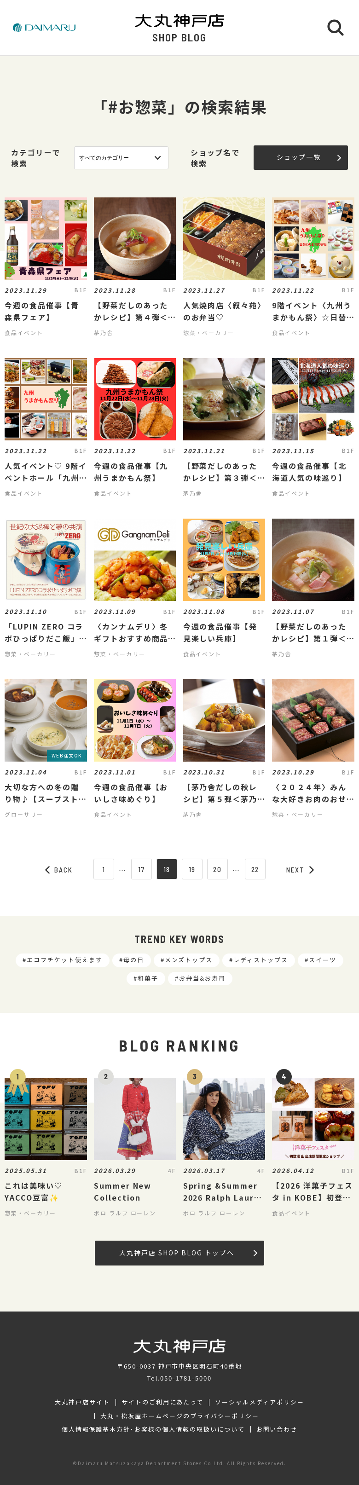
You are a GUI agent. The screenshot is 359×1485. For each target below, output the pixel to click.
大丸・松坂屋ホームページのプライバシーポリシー (179, 1416)
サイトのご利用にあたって (163, 1402)
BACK (59, 870)
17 (141, 869)
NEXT (300, 870)
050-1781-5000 (186, 1378)
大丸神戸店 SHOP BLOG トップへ (188, 1252)
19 (192, 869)
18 (167, 869)
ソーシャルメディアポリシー (259, 1402)
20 (217, 869)
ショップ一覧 (309, 157)
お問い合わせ (277, 1429)
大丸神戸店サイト (82, 1402)
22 (255, 869)
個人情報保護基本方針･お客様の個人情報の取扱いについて (153, 1429)
